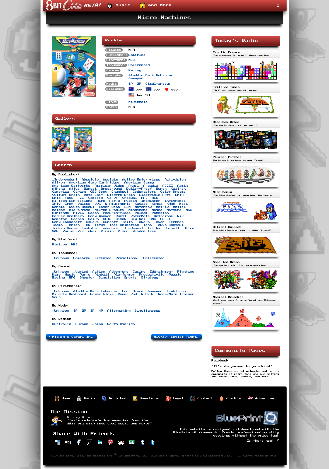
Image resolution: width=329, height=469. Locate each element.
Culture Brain (66, 195)
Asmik (182, 186)
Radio (86, 398)
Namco (157, 210)
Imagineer (150, 201)
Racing (135, 70)
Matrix (162, 207)
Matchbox (143, 207)
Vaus (56, 297)
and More (156, 5)
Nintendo (60, 213)
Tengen (73, 225)
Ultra (189, 228)
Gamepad (136, 78)
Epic (56, 198)
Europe (82, 324)
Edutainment (161, 272)
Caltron (178, 189)
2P (139, 84)
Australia (61, 324)
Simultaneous (158, 84)
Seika (93, 219)
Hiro (101, 201)
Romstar (59, 219)
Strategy (149, 278)
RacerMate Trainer (176, 294)
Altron (58, 183)
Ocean (93, 213)
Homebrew (81, 258)
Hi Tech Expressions (72, 201)
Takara (143, 222)
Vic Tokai (87, 231)
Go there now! (263, 441)
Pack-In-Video (117, 213)
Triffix (154, 228)
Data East (93, 195)
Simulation (109, 278)
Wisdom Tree (144, 231)
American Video (109, 186)
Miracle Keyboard (69, 294)
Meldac (58, 210)
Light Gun (176, 291)
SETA (107, 219)
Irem (69, 204)
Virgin (107, 231)
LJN (127, 207)
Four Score (132, 291)
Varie (68, 231)
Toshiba (89, 228)
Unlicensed (139, 65)
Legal (174, 398)
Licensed (103, 258)
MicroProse (79, 210)
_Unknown (60, 258)
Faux (69, 198)
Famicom (59, 245)
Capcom (79, 192)
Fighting (185, 272)
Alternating (119, 311)
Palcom (141, 213)
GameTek (95, 198)
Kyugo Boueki (82, 207)
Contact (201, 398)
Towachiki (110, 228)
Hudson (130, 201)
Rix (180, 216)
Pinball (102, 275)
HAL (144, 198)
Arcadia (150, 186)
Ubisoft (172, 228)
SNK (153, 219)
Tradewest (133, 228)
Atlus (74, 189)
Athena (58, 189)
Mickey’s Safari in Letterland (73, 336)
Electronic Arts (155, 195)
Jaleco (84, 204)
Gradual (129, 198)
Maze (56, 275)
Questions (146, 398)
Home (62, 398)
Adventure (119, 272)
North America (121, 324)
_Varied (80, 272)
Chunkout (120, 192)
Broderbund (111, 189)
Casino (139, 272)
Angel (134, 186)
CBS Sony (98, 192)
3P (92, 311)
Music (70, 275)
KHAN (171, 204)
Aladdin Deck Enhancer (151, 75)
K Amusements (118, 204)
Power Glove (102, 294)
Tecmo (57, 225)
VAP (55, 231)
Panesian (160, 213)
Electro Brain (121, 195)
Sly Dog (138, 219)
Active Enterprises (141, 180)
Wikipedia (138, 102)
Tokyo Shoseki (170, 225)
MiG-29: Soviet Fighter (178, 336)
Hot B (114, 201)
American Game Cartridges (94, 183)
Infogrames (175, 201)
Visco (123, 231)
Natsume (174, 210)
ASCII (167, 186)
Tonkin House (65, 228)
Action (98, 272)
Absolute (90, 180)
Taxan (159, 222)
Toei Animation (124, 225)
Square (92, 222)
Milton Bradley (109, 210)
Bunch (161, 189)
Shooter (87, 278)
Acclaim (110, 180)
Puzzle (175, 275)
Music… (121, 5)
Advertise (261, 398)
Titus (100, 225)
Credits (230, 398)
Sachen (77, 219)
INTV (56, 204)
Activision (175, 180)
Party (85, 275)
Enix (179, 195)
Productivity (152, 275)
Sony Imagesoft (67, 222)
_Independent (65, 180)
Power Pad (127, 294)
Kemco (157, 204)
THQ (87, 225)
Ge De (112, 198)
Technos (176, 222)
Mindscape (138, 210)
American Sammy (139, 183)
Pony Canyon (100, 216)
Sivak (121, 219)
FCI (81, 198)
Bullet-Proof (139, 189)
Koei (183, 204)
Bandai (90, 189)
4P (101, 311)
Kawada (141, 204)
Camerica (137, 55)
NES (132, 60)
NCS (189, 210)
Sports (130, 278)
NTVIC (78, 213)
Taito (127, 222)
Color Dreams (173, 192)
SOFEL (165, 219)
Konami (58, 207)
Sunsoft (110, 222)
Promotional (127, 258)
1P (131, 84)
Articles (114, 398)
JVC (98, 204)
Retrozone (163, 216)
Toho (147, 225)
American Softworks (71, 186)
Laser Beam (109, 207)
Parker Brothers (68, 216)
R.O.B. (147, 294)
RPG (72, 278)
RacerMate (140, 216)
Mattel (179, 207)
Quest (121, 216)
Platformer (124, 275)
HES (155, 198)
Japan (97, 324)
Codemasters (144, 192)
